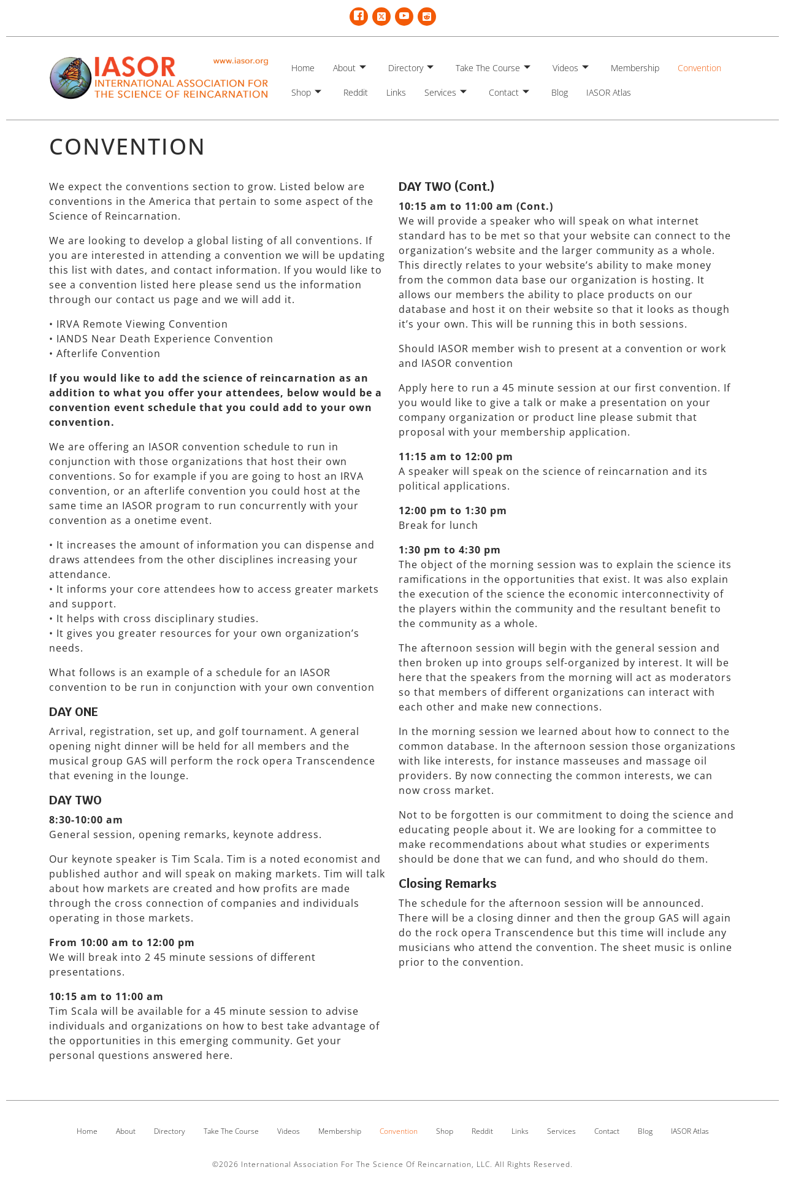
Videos (571, 68)
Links (396, 92)
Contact (509, 92)
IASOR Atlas (608, 92)
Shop (306, 92)
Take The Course (493, 68)
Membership (635, 68)
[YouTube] (404, 16)
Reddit (355, 92)
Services (445, 92)
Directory (411, 68)
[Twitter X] (381, 16)
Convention (699, 68)
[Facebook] (359, 16)
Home (303, 68)
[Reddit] (427, 16)
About (349, 68)
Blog (559, 92)
